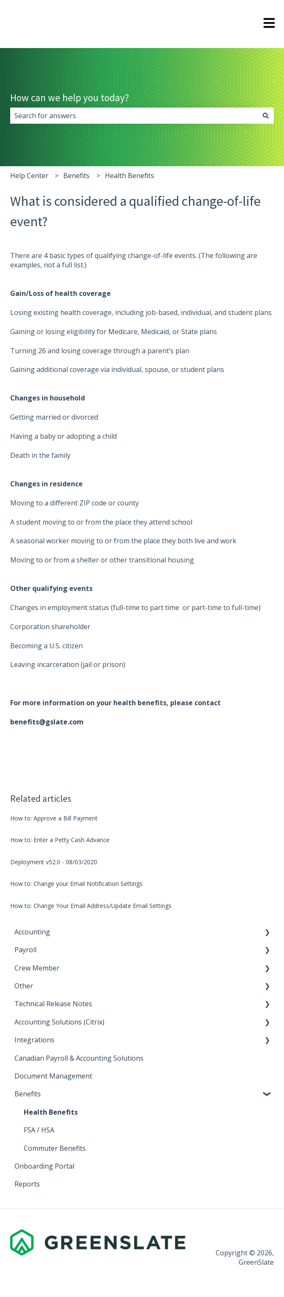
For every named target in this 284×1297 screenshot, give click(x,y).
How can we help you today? (69, 97)
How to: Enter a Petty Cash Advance (60, 840)
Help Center (29, 175)
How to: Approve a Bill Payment (54, 818)
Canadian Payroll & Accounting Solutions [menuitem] (78, 1058)
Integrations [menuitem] (34, 1039)
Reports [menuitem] (27, 1184)
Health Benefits (129, 175)
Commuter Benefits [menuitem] (55, 1148)
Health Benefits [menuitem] (51, 1112)
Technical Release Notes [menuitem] (53, 1003)
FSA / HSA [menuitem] (39, 1130)
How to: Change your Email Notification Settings (76, 884)
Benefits (76, 175)
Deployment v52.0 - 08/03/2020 (53, 862)
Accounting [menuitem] (32, 932)
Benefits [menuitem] (27, 1093)
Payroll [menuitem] (25, 949)
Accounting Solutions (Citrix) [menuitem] (59, 1022)
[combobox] (134, 116)
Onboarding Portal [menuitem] (44, 1166)
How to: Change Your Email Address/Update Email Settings (91, 906)
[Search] (266, 116)
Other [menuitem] (23, 985)
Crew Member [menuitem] (36, 968)
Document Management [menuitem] (53, 1076)
